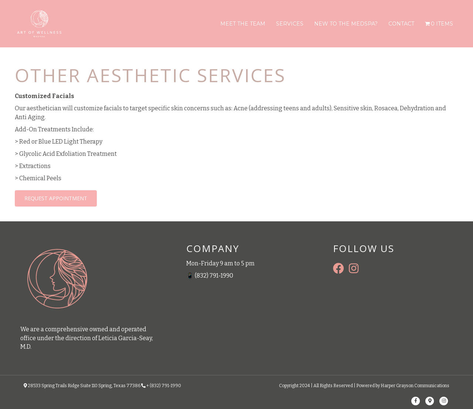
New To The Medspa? (346, 23)
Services (289, 23)
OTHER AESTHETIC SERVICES (150, 75)
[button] (56, 198)
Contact (401, 23)
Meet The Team (242, 23)
